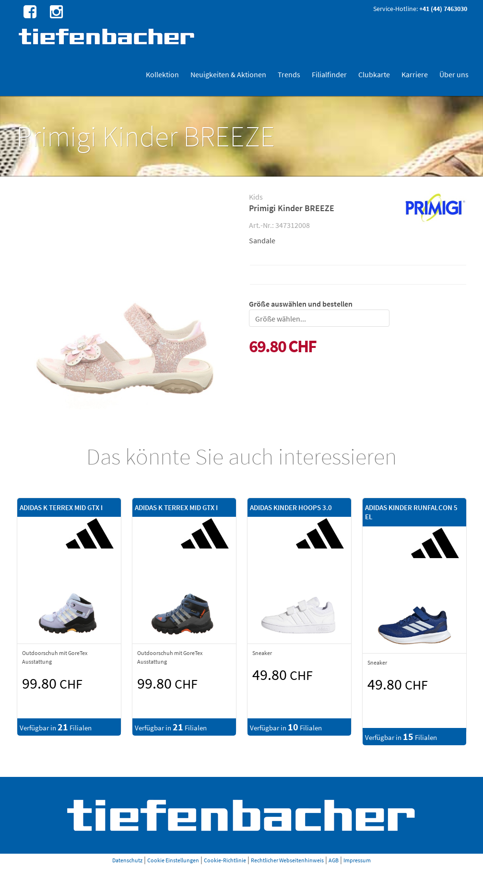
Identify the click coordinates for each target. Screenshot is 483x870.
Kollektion (162, 74)
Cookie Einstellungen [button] (173, 860)
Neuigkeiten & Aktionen (228, 74)
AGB (334, 860)
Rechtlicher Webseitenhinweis (287, 860)
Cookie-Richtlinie (225, 860)
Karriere (414, 74)
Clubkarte (374, 74)
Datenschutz (127, 860)
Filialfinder (329, 74)
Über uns (454, 74)
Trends (289, 74)
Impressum (357, 860)
